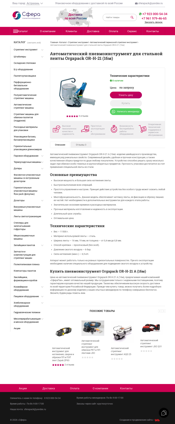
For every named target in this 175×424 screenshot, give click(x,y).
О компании (47, 31)
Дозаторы (19, 200)
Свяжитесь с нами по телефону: (27, 398)
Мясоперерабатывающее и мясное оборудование (27, 320)
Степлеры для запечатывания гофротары (22, 226)
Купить (126, 103)
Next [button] (163, 311)
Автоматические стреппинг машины (24, 106)
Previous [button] (160, 311)
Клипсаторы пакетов (25, 270)
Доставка (93, 31)
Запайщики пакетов (24, 245)
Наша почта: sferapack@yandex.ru (28, 409)
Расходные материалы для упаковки (26, 128)
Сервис (132, 31)
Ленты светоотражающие (27, 216)
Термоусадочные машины (27, 162)
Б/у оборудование (23, 69)
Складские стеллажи (25, 63)
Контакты (152, 31)
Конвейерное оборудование (21, 288)
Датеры (18, 168)
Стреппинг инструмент (26, 49)
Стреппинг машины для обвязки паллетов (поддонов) (26, 117)
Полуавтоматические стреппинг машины (25, 96)
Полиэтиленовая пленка (26, 264)
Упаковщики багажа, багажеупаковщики (25, 138)
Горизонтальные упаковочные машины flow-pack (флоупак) (25, 190)
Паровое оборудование (26, 156)
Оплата (113, 31)
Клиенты (71, 31)
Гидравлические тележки (27, 312)
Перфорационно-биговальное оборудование (22, 85)
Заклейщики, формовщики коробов (25, 279)
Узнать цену (126, 95)
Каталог (20, 32)
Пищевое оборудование (26, 296)
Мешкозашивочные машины (24, 237)
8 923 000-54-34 (52, 398)
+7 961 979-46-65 (154, 18)
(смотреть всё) (34, 43)
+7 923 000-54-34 (154, 14)
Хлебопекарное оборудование (22, 304)
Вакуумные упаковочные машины (27, 208)
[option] (63, 345)
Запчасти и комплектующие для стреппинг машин (24, 254)
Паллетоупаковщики (25, 76)
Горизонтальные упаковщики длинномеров (28, 148)
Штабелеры (20, 56)
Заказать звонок (154, 22)
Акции (17, 328)
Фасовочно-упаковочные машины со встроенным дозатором (27, 178)
